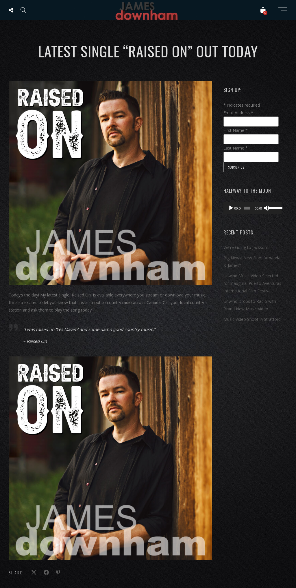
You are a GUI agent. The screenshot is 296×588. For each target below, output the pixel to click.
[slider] (247, 208)
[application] (252, 208)
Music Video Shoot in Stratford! (252, 319)
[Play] (231, 208)
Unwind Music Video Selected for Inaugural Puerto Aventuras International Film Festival (252, 283)
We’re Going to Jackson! (245, 247)
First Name (235, 130)
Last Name (235, 148)
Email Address (238, 112)
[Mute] (266, 208)
